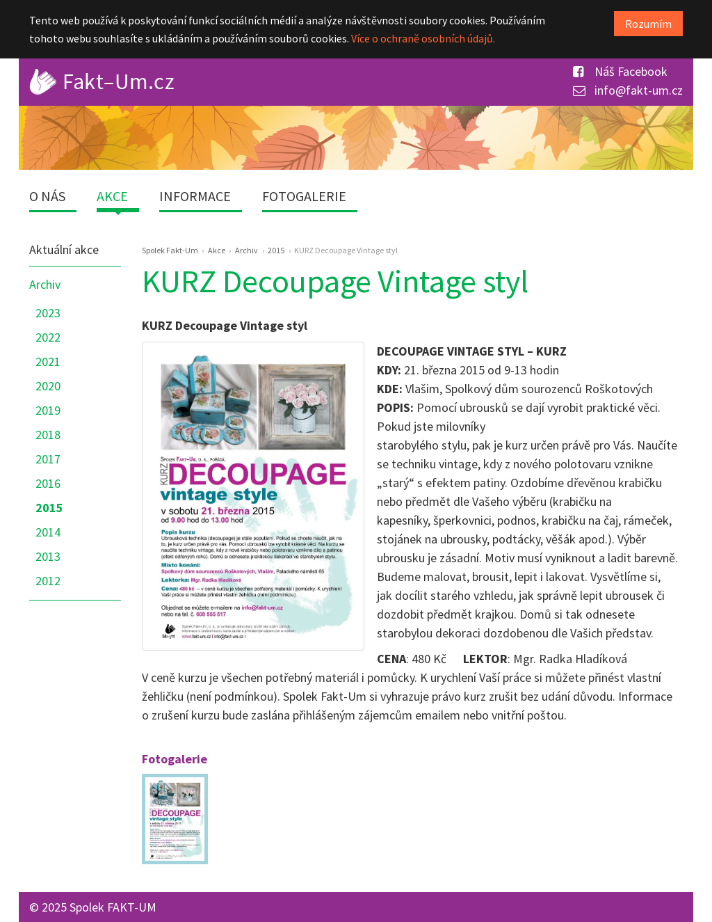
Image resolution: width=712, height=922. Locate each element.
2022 (47, 337)
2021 (47, 361)
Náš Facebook (620, 71)
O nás (47, 196)
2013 (47, 556)
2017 (47, 459)
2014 (47, 532)
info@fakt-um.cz (628, 90)
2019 (47, 410)
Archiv (44, 284)
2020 (47, 386)
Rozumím (648, 24)
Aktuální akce (64, 249)
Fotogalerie (304, 196)
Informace (195, 196)
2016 (47, 483)
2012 (47, 581)
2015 (49, 508)
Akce (112, 196)
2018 (47, 435)
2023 (47, 313)
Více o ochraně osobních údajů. (423, 38)
